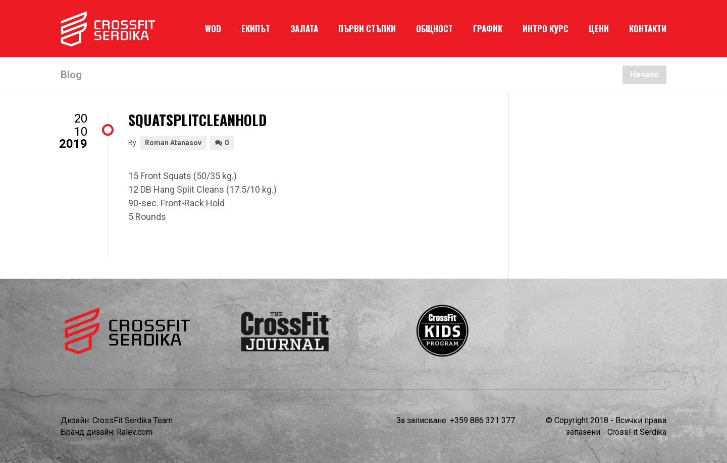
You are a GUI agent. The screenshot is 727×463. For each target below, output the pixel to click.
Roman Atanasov (173, 143)
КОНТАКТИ (647, 28)
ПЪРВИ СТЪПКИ (367, 28)
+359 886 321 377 (482, 420)
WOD (213, 28)
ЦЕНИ (599, 28)
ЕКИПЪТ (255, 28)
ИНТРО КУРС (545, 28)
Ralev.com (134, 432)
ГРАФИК (487, 28)
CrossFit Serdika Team (132, 420)
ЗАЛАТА (304, 28)
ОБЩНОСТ (434, 28)
